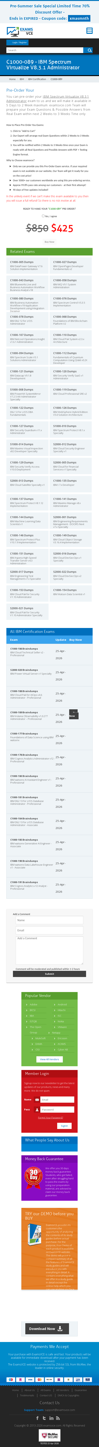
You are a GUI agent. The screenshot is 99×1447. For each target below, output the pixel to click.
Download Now (45, 1328)
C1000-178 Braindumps (24, 754)
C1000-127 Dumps (21, 426)
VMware (62, 1027)
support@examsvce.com (60, 1410)
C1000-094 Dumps (21, 353)
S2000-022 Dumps (64, 572)
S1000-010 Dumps (64, 426)
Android (62, 1004)
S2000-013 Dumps (21, 480)
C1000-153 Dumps (21, 590)
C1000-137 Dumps (21, 499)
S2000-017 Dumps (21, 572)
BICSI (32, 1010)
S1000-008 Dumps (21, 389)
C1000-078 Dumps (21, 316)
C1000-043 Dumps (21, 280)
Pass (27, 1109)
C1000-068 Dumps (64, 316)
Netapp (56, 1032)
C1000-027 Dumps (64, 262)
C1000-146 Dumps (21, 535)
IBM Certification (37, 79)
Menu (89, 31)
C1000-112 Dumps (64, 353)
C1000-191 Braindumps (24, 882)
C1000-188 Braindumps (24, 691)
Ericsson (62, 1038)
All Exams (45, 1390)
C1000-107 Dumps (21, 335)
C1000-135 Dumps (64, 480)
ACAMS (62, 1044)
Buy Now (73, 714)
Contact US (46, 1395)
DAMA (38, 1044)
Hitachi (61, 1010)
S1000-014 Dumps (21, 444)
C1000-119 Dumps (64, 389)
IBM (22, 79)
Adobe (33, 1004)
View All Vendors (49, 1059)
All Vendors (62, 1390)
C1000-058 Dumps (64, 280)
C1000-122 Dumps (21, 408)
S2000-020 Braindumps (24, 670)
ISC (59, 1015)
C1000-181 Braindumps (24, 797)
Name (27, 1099)
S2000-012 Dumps (64, 444)
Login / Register (20, 42)
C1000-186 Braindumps (24, 648)
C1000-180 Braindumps (24, 776)
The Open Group (35, 1029)
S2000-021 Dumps (21, 608)
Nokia (61, 1021)
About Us (30, 1390)
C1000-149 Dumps (64, 535)
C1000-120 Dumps (64, 371)
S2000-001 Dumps (64, 517)
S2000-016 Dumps (64, 553)
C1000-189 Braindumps (24, 712)
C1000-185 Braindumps (24, 839)
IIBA (32, 1015)
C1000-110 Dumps (64, 335)
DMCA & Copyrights (68, 1395)
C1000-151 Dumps (21, 553)
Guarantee (81, 1390)
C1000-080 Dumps (21, 298)
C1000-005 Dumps (21, 262)
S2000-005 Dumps (64, 462)
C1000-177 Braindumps (24, 733)
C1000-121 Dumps (21, 371)
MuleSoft (40, 1038)
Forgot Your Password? (50, 1117)
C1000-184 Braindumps (24, 818)
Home (12, 79)
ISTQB (33, 1021)
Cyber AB (63, 1049)
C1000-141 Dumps (64, 499)
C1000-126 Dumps (64, 408)
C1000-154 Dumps (64, 590)
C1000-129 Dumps (21, 462)
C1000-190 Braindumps (24, 861)
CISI (37, 1049)
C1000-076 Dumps (64, 298)
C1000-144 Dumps (21, 517)
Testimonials (27, 1395)
